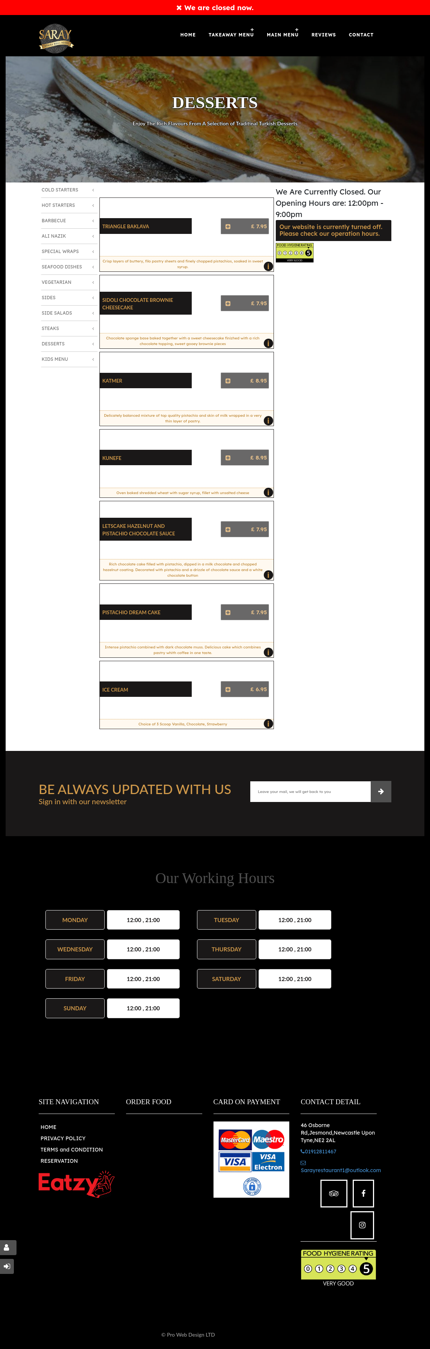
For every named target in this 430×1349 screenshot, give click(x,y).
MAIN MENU (283, 35)
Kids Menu (55, 359)
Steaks (50, 328)
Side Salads (57, 313)
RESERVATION (59, 1161)
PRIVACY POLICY (63, 1138)
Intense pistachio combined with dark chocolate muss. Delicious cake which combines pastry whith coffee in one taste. (187, 651)
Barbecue (54, 220)
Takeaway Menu (231, 35)
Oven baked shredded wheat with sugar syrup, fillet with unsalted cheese (192, 492)
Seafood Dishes (62, 267)
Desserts (53, 344)
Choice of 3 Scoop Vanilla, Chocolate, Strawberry (203, 724)
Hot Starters (58, 205)
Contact (361, 35)
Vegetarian (56, 282)
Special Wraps (60, 251)
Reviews (323, 35)
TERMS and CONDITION (72, 1149)
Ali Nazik (54, 236)
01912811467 (318, 1151)
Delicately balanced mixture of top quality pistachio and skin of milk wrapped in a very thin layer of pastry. (186, 419)
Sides (49, 297)
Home (188, 35)
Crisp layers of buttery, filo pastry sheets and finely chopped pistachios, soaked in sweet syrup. (186, 265)
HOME (48, 1127)
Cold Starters (60, 190)
